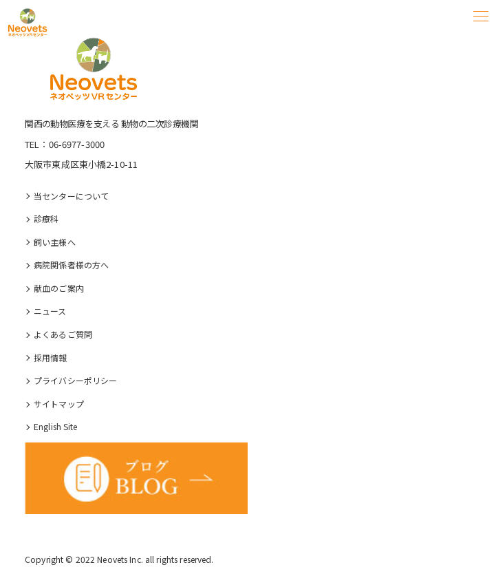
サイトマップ (59, 403)
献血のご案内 (59, 288)
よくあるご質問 (63, 334)
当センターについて (71, 196)
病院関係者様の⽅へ (71, 264)
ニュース (50, 311)
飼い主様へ (55, 242)
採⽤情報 (50, 357)
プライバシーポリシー (75, 380)
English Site (56, 426)
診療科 (46, 218)
